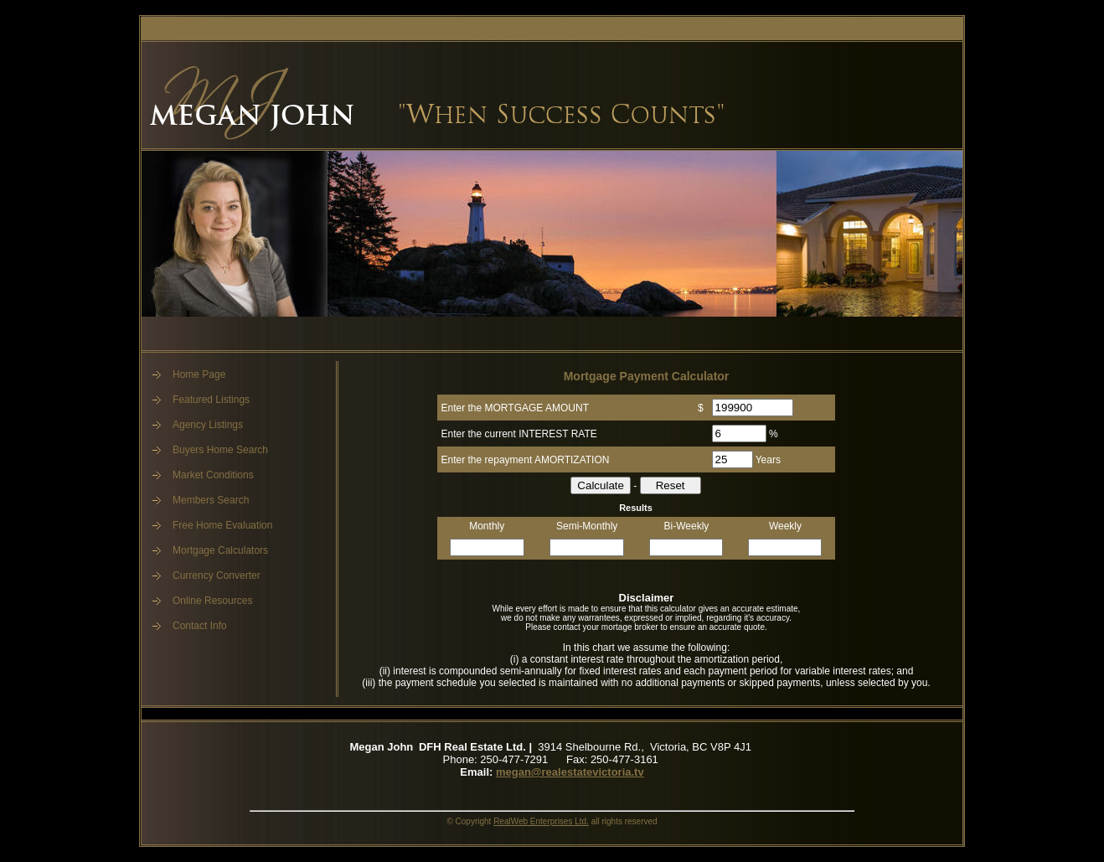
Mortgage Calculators (220, 550)
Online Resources (212, 600)
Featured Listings (211, 399)
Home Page (199, 374)
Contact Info (200, 626)
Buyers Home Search (220, 450)
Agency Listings (208, 425)
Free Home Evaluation (222, 525)
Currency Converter (217, 575)
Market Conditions (213, 475)
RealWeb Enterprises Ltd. (541, 821)
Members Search (211, 500)
